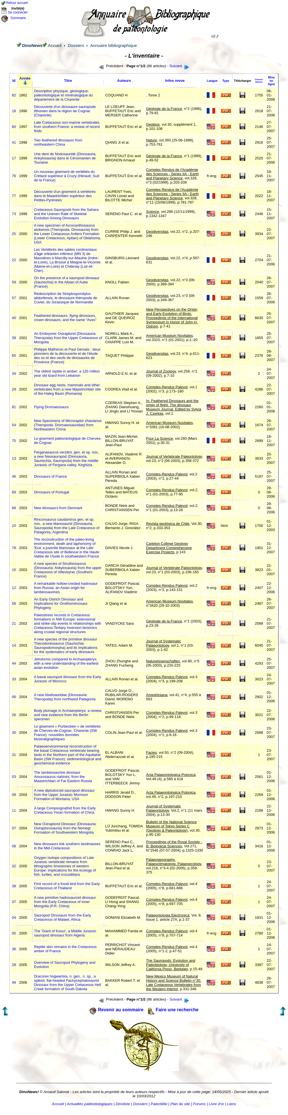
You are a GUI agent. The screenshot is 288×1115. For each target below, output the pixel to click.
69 (14, 492)
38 (14, 886)
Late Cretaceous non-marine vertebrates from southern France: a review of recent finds (67, 126)
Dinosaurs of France (50, 476)
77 (14, 196)
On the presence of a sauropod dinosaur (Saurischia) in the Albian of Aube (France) (67, 282)
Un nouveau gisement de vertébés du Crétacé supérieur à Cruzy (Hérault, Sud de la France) (66, 176)
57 (14, 298)
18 (14, 111)
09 (14, 795)
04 (14, 917)
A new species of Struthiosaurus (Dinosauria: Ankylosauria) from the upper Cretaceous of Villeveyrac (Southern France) (68, 569)
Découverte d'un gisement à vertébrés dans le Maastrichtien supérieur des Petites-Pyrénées (65, 195)
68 (14, 508)
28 (14, 965)
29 (14, 389)
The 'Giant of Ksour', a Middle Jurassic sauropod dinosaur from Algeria (65, 933)
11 (14, 810)
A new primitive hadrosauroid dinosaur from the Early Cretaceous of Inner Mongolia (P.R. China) (65, 901)
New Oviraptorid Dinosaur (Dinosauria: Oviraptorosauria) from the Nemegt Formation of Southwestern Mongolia (65, 828)
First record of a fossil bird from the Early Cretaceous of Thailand (67, 886)
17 (14, 158)
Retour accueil (17, 3)
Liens (231, 1104)
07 (14, 828)
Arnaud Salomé (56, 1092)
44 (14, 663)
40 (14, 318)
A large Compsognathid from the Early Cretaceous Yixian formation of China (65, 810)
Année (25, 78)
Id (14, 80)
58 (14, 603)
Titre (68, 80)
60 (14, 127)
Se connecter (18, 12)
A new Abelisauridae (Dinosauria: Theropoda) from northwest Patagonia (65, 697)
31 (14, 755)
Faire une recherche (177, 1009)
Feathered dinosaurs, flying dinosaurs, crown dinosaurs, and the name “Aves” (65, 317)
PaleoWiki (159, 1104)
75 (14, 441)
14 (14, 645)
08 (14, 846)
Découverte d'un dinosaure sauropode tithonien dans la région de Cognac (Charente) (65, 111)
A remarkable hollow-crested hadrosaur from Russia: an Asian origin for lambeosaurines (66, 587)
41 (14, 142)
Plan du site (180, 1104)
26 (14, 715)
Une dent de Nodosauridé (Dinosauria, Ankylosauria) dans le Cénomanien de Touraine (65, 158)
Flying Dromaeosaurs (51, 407)
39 (14, 338)
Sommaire (18, 18)
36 (14, 949)
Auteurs (124, 80)
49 (14, 982)
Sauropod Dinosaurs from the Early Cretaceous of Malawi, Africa (62, 917)
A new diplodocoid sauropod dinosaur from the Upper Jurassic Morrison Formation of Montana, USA (64, 794)
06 (14, 697)
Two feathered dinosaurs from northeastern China (58, 142)
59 (14, 282)
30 (14, 732)
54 (14, 425)
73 (14, 214)
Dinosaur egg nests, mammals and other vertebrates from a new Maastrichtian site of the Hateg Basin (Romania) (67, 389)
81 (14, 407)
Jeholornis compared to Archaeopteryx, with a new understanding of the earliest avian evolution (66, 663)
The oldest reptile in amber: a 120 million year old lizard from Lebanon (67, 373)
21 (14, 623)
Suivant (175, 66)
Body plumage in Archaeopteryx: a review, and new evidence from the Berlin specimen (68, 714)
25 (14, 234)
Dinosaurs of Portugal (51, 492)
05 (14, 933)
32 (14, 866)
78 (14, 548)
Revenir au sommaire (120, 1009)
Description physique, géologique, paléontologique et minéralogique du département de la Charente (63, 95)
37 (14, 902)
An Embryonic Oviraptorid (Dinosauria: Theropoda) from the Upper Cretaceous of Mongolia (68, 337)
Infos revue (174, 80)
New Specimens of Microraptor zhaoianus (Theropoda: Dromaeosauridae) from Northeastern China (68, 425)
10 (14, 525)
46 (14, 476)
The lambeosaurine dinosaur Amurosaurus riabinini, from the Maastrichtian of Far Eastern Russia (63, 776)
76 (14, 176)
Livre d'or (216, 1104)
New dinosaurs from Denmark (58, 508)
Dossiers (76, 45)
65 (14, 355)
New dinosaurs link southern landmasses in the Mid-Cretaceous (67, 846)
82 (14, 95)
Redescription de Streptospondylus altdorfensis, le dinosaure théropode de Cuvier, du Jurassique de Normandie (65, 298)
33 (14, 679)
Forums (199, 1104)
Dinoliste (123, 1104)
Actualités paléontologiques (89, 1104)
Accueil (54, 45)
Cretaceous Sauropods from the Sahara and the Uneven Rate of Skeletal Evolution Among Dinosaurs (66, 213)
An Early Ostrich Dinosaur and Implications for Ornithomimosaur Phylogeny (61, 603)
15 (14, 570)
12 (14, 588)
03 (14, 777)
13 (14, 458)
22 (14, 260)
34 (14, 373)
